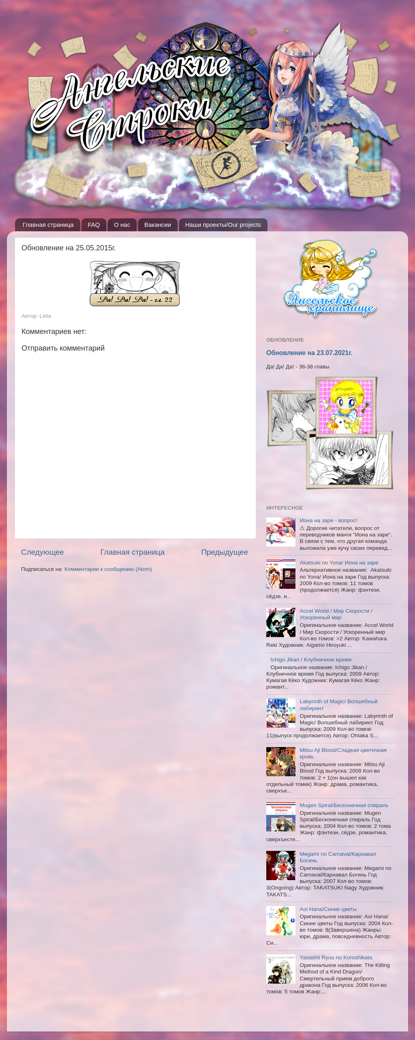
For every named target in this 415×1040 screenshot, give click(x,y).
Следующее (42, 552)
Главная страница (48, 224)
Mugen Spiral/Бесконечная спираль (343, 805)
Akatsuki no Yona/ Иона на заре (338, 563)
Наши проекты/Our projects (223, 224)
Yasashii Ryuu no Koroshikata (335, 957)
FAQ (94, 224)
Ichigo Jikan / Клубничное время (310, 660)
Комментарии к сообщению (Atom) (108, 569)
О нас (122, 224)
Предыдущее (224, 552)
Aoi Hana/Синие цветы (328, 909)
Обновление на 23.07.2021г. (309, 352)
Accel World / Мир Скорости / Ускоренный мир (335, 614)
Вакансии (157, 224)
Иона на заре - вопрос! (328, 520)
